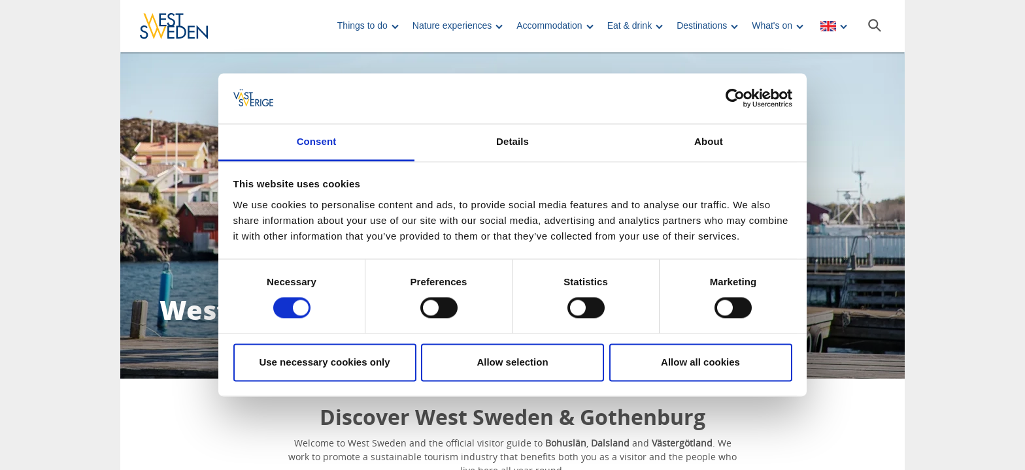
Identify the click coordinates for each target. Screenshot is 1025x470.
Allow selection (512, 362)
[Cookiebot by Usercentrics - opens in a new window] (735, 98)
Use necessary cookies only (324, 362)
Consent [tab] (317, 141)
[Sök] (874, 25)
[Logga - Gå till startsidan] (185, 26)
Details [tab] (512, 141)
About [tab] (708, 141)
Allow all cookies (700, 362)
